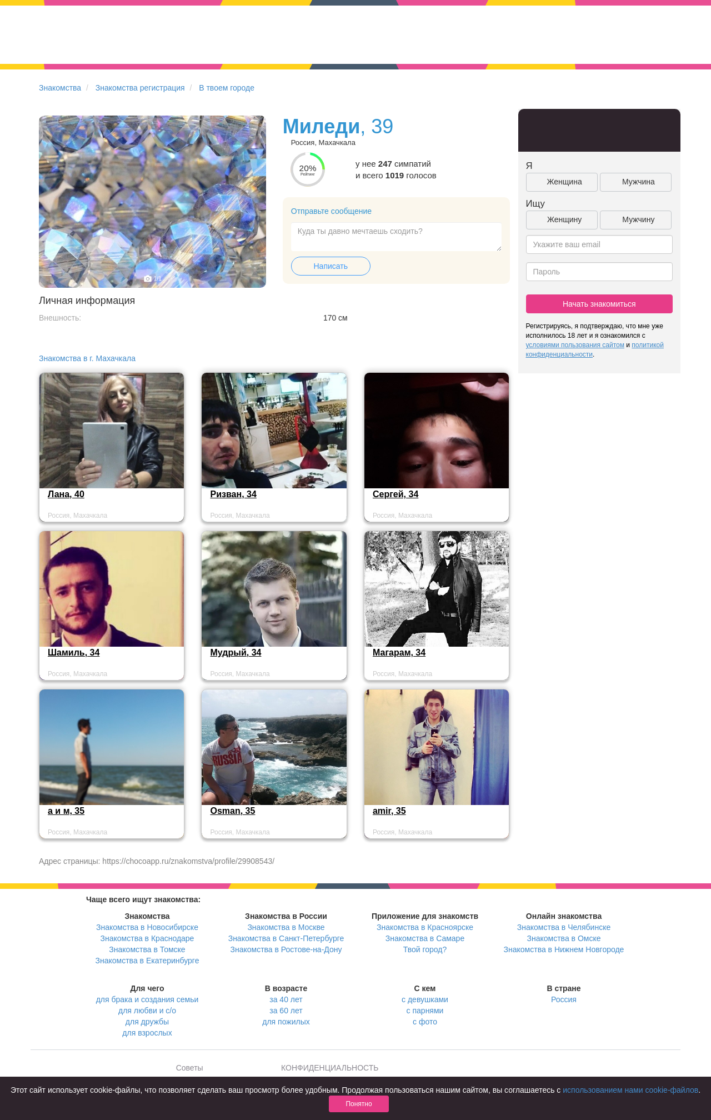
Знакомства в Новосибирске (147, 927)
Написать (331, 266)
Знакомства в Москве (285, 927)
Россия (564, 999)
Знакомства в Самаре (424, 938)
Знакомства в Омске (564, 938)
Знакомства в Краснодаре (147, 938)
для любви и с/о (147, 1010)
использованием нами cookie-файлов (630, 1090)
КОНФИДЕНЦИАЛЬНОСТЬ (329, 1067)
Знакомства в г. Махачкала (87, 358)
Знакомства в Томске (147, 949)
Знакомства (60, 87)
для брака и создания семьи (147, 999)
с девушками (425, 999)
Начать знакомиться (599, 303)
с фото (425, 1021)
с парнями (425, 1010)
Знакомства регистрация (140, 87)
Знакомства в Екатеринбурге (147, 960)
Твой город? (425, 949)
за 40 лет (285, 999)
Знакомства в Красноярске (425, 927)
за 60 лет (285, 1010)
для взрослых (147, 1032)
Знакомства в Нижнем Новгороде (564, 949)
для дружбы (147, 1021)
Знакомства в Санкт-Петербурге (286, 938)
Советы (189, 1067)
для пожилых (285, 1021)
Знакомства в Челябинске (563, 927)
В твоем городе (226, 87)
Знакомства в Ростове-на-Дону (286, 949)
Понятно (359, 1104)
